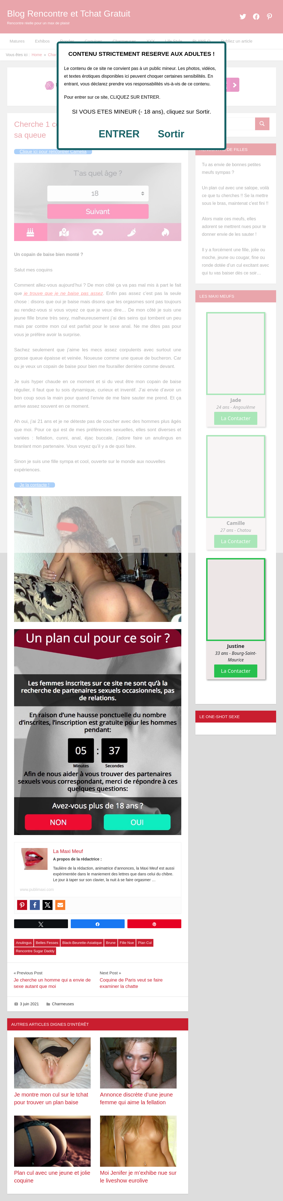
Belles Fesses (47, 943)
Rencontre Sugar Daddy (35, 951)
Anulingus (24, 943)
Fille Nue (127, 943)
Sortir (171, 134)
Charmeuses (63, 1004)
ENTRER (119, 134)
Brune (111, 943)
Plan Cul (145, 943)
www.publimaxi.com (37, 889)
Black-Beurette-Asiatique (82, 943)
